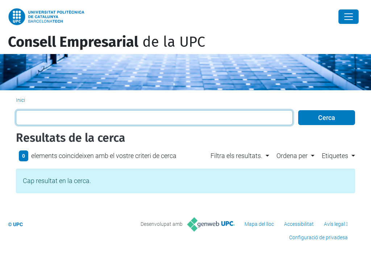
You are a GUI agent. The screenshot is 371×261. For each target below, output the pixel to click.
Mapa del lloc (259, 224)
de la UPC (106, 42)
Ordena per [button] (292, 156)
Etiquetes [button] (335, 156)
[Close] (348, 16)
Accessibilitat (299, 224)
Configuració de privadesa (318, 237)
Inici (20, 100)
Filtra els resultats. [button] (236, 156)
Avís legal (334, 224)
